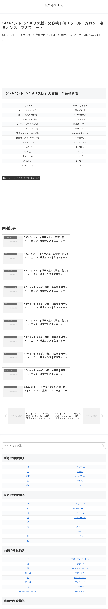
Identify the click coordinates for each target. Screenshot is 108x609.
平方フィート (80, 504)
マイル (80, 462)
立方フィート (80, 545)
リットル (28, 564)
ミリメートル (80, 430)
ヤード (80, 458)
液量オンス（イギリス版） (80, 536)
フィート (80, 453)
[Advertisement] (28, 64)
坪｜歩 (28, 499)
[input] (54, 372)
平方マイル (80, 518)
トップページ (27, 600)
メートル (80, 439)
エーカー (80, 513)
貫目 (28, 412)
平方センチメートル (28, 518)
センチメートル (80, 435)
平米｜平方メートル (80, 485)
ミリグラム (80, 393)
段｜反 (28, 508)
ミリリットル (28, 559)
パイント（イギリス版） (80, 550)
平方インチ (80, 499)
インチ (80, 448)
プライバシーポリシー (80, 600)
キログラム (80, 402)
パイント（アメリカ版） (80, 555)
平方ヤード (80, 508)
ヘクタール (80, 490)
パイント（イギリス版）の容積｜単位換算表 (21, 178)
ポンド (80, 412)
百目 (28, 402)
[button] (102, 372)
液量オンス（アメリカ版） (80, 541)
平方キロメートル (80, 495)
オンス (80, 407)
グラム (80, 398)
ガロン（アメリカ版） (80, 564)
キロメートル (80, 444)
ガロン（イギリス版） (80, 559)
